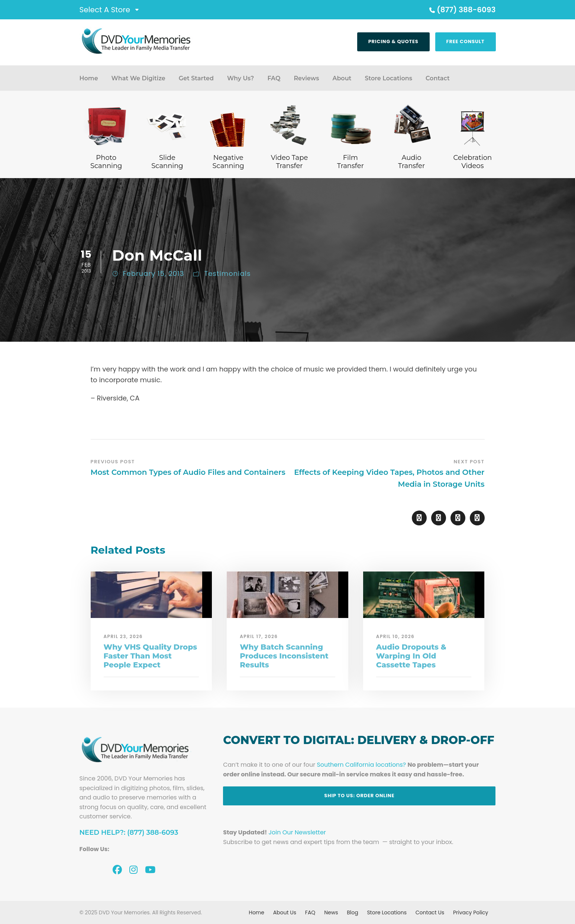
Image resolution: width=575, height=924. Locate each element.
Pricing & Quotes (393, 41)
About (341, 78)
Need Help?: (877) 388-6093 (129, 832)
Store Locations (388, 78)
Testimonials (227, 273)
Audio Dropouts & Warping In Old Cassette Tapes (411, 656)
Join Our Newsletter (297, 832)
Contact (438, 78)
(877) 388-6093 (461, 9)
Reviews (306, 78)
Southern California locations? (361, 764)
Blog (352, 912)
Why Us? (240, 78)
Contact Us (430, 912)
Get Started (196, 78)
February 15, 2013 (153, 273)
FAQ (273, 78)
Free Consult (465, 41)
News (331, 912)
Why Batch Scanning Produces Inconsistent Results (284, 656)
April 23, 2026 (123, 636)
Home (89, 78)
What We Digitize (138, 78)
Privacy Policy (470, 912)
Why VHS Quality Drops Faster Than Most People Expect (150, 656)
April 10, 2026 (395, 636)
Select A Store (105, 9)
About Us (284, 912)
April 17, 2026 (259, 636)
